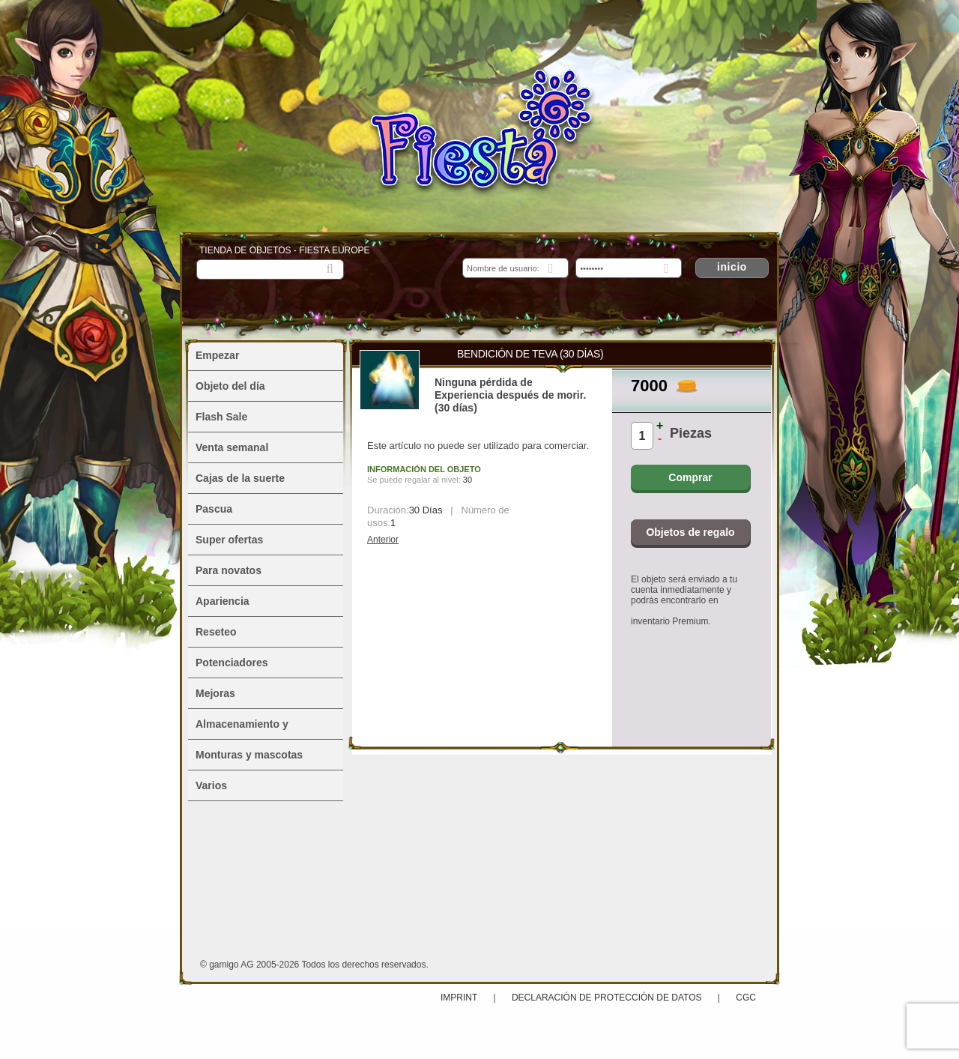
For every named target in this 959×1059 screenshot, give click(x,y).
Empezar (217, 355)
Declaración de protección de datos (607, 997)
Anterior (383, 539)
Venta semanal (232, 447)
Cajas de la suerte (240, 478)
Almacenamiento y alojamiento (242, 728)
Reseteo (216, 632)
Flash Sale (221, 417)
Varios (211, 785)
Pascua (214, 509)
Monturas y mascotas (249, 755)
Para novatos (228, 570)
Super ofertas (229, 540)
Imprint (460, 997)
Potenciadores (231, 663)
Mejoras (215, 693)
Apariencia (222, 601)
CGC (746, 997)
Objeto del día (230, 386)
